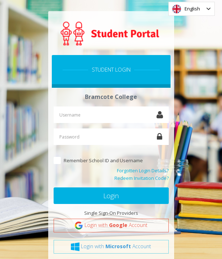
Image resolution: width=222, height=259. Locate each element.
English (186, 9)
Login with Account (111, 225)
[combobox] (191, 9)
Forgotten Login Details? (143, 170)
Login (111, 195)
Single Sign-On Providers (111, 213)
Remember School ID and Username (103, 160)
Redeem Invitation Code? (141, 178)
